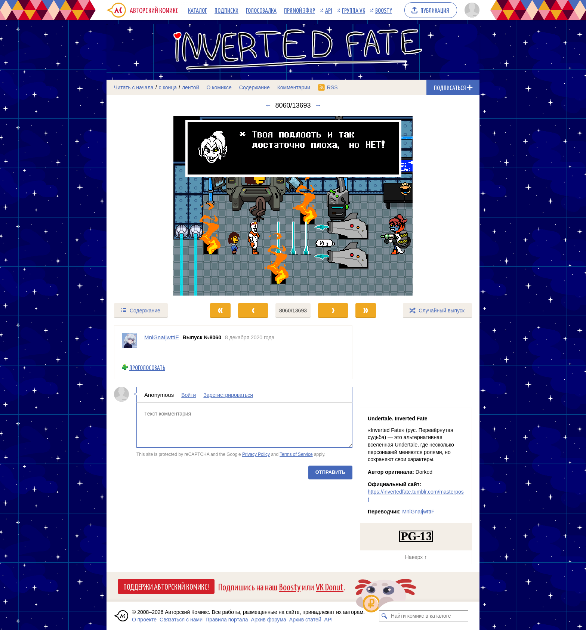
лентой (190, 87)
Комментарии (293, 87)
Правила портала (227, 620)
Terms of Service (296, 454)
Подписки (226, 10)
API (328, 10)
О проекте (144, 620)
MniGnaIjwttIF (418, 512)
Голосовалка (261, 10)
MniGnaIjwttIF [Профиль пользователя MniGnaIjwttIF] (161, 337)
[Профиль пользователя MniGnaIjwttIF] (129, 340)
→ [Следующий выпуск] (318, 105)
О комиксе (218, 87)
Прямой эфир (299, 10)
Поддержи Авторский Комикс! (166, 586)
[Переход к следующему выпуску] (293, 206)
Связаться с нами (181, 620)
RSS (332, 87)
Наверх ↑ (416, 557)
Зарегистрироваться (228, 395)
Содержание (254, 87)
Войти (188, 395)
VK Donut (329, 586)
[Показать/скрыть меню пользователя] (470, 10)
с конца (168, 87)
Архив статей (305, 620)
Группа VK (353, 10)
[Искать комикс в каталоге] (384, 616)
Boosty (383, 10)
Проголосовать (147, 367)
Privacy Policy (256, 454)
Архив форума (268, 620)
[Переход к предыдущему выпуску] (153, 206)
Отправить (330, 472)
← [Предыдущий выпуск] (268, 105)
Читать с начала (134, 87)
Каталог (197, 10)
